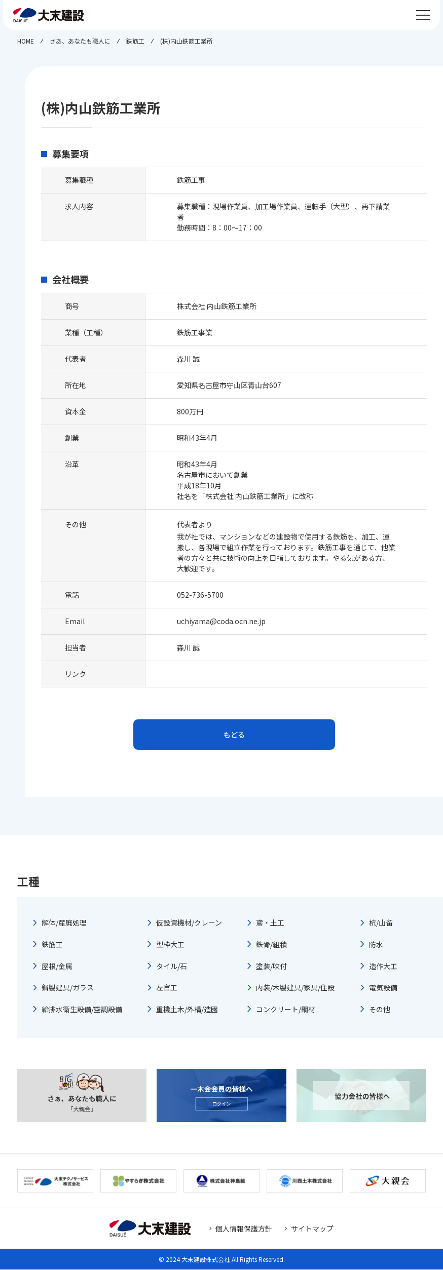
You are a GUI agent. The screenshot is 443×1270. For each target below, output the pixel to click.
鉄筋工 (52, 945)
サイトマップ (312, 1229)
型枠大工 (170, 945)
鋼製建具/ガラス (68, 988)
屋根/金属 (57, 966)
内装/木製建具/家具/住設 (295, 988)
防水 (376, 945)
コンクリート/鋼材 (285, 1010)
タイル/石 (171, 966)
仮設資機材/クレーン (189, 923)
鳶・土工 (270, 923)
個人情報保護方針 (243, 1229)
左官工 (166, 988)
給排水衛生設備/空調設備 (82, 1010)
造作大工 (383, 966)
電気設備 (383, 988)
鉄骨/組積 (271, 945)
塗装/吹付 (271, 966)
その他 (379, 1010)
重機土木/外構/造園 (187, 1010)
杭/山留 (381, 923)
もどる (234, 734)
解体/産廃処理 (64, 923)
